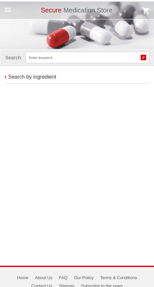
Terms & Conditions (118, 277)
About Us (43, 277)
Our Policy (84, 277)
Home (22, 277)
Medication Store (76, 10)
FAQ (63, 277)
